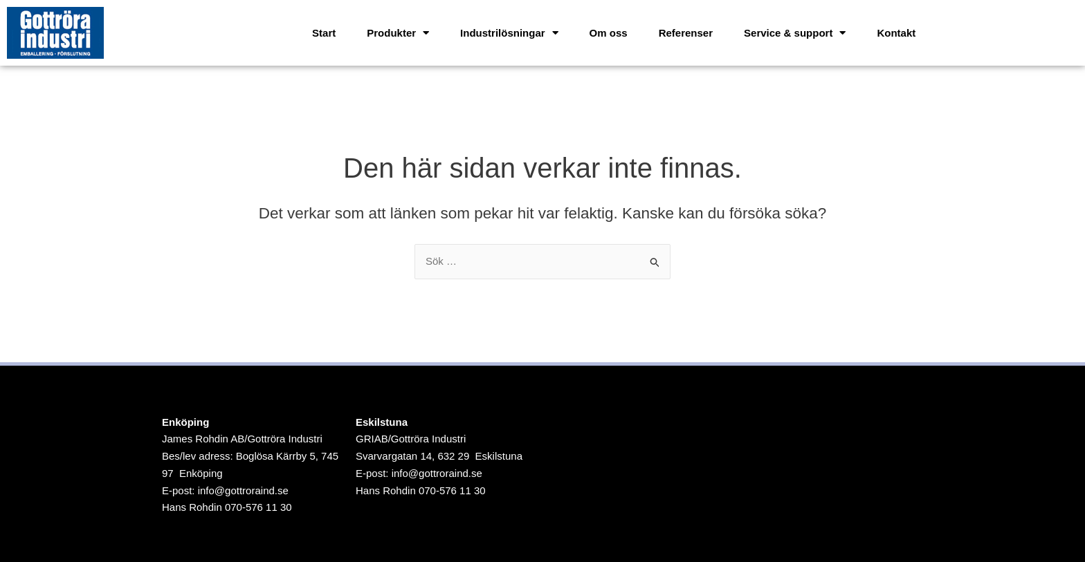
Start (324, 33)
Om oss (609, 33)
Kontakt (896, 33)
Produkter (398, 33)
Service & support (795, 33)
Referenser (686, 33)
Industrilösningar (509, 33)
